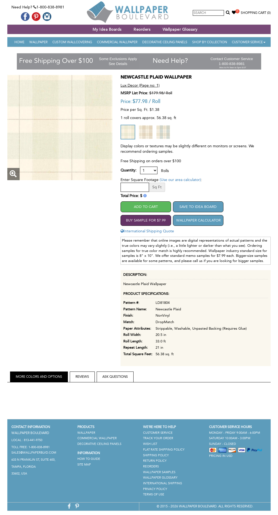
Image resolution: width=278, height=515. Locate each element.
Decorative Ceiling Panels (164, 42)
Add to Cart (146, 207)
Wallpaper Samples (159, 472)
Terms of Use (153, 494)
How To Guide (88, 459)
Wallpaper (38, 42)
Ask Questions (115, 377)
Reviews (82, 377)
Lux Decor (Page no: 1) (140, 85)
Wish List (150, 444)
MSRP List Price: (134, 93)
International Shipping (162, 483)
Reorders (142, 29)
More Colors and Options (39, 377)
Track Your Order (158, 438)
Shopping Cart (256, 13)
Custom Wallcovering (72, 42)
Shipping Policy (156, 455)
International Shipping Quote (147, 231)
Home (19, 42)
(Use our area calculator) (180, 179)
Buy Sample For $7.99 (146, 220)
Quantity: (129, 170)
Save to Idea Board (198, 207)
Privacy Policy (155, 489)
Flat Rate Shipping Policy (164, 449)
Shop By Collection (209, 42)
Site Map (84, 464)
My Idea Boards (107, 29)
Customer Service (249, 42)
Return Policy (155, 461)
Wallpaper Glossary (180, 29)
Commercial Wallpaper (117, 42)
